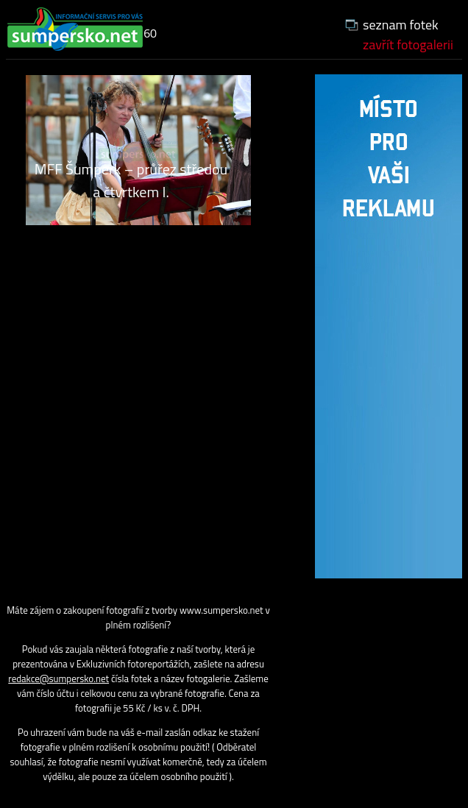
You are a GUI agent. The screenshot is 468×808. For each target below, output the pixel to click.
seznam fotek (401, 25)
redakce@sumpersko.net (58, 678)
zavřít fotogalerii (408, 44)
